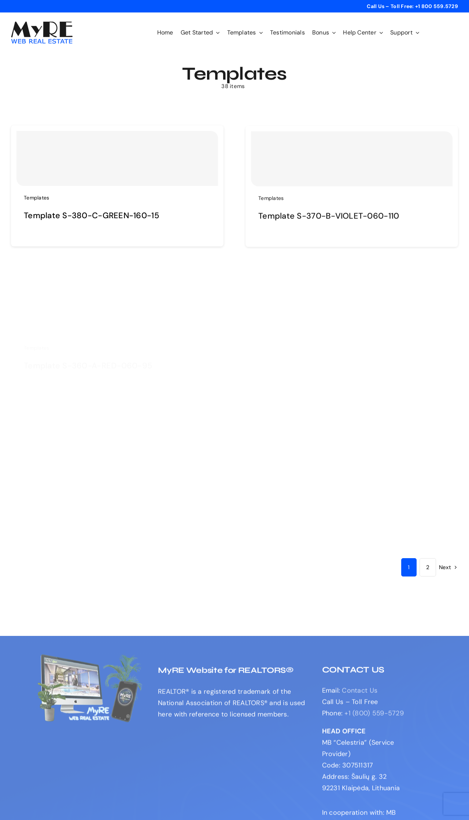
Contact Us (359, 693)
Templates (36, 197)
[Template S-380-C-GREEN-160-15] (117, 158)
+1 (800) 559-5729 (374, 715)
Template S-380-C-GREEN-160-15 (91, 215)
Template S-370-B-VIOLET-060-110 (328, 218)
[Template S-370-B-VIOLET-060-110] (352, 161)
